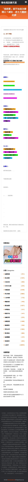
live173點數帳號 (15, 452)
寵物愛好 (15, 325)
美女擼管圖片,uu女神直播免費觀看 (16, 429)
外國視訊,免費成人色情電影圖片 (19, 456)
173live (21, 433)
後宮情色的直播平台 (19, 427)
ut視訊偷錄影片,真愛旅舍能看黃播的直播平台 (15, 443)
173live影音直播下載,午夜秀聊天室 (10, 425)
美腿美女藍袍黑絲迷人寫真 (10, 392)
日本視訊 (4, 413)
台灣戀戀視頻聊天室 (12, 467)
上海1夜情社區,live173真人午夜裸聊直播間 (16, 413)
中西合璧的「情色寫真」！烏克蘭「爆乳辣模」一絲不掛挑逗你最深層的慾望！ (13, 371)
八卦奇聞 (15, 298)
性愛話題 (15, 290)
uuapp (20, 469)
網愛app (24, 421)
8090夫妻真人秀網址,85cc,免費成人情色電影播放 (14, 449)
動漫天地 (15, 313)
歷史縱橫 (15, 306)
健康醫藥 (15, 337)
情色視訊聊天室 (11, 479)
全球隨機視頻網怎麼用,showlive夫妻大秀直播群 (14, 423)
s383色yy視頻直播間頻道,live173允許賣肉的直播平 (14, 420)
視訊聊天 (15, 341)
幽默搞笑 (15, 302)
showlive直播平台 (19, 473)
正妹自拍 (15, 282)
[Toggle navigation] (26, 2)
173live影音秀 (12, 438)
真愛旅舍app (16, 465)
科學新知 (15, 310)
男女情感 (15, 294)
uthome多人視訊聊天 (14, 431)
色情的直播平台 (10, 473)
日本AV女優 (15, 286)
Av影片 (15, 345)
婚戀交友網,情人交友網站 (20, 446)
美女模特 (15, 278)
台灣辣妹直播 (15, 436)
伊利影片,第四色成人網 (8, 427)
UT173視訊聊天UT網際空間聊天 (10, 469)
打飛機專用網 (5, 438)
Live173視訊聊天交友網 (10, 471)
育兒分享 (15, 329)
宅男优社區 (15, 433)
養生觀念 (15, 333)
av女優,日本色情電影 (19, 442)
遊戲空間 (15, 317)
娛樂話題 (15, 321)
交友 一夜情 (15, 463)
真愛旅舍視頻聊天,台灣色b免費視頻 (14, 419)
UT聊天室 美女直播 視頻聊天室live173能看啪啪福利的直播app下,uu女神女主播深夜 (14, 440)
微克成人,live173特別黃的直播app (13, 445)
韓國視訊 (6, 431)
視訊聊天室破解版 (8, 389)
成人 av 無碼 (8, 456)
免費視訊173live (7, 436)
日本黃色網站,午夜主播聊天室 (9, 415)
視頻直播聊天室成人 (21, 415)
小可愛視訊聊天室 (9, 442)
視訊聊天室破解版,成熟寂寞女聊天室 (10, 458)
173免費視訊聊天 (8, 433)
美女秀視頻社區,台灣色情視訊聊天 (9, 417)
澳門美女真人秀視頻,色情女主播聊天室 (11, 448)
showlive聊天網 (22, 436)
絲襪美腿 (15, 274)
